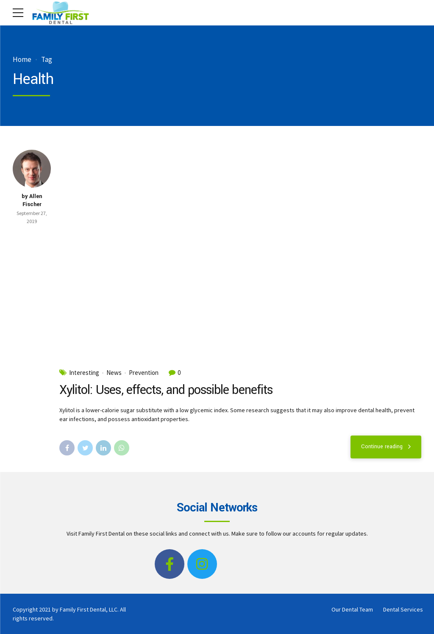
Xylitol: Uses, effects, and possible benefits (166, 390)
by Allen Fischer (32, 201)
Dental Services (403, 609)
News (114, 373)
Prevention (144, 373)
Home (22, 59)
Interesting (84, 373)
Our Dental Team (352, 609)
